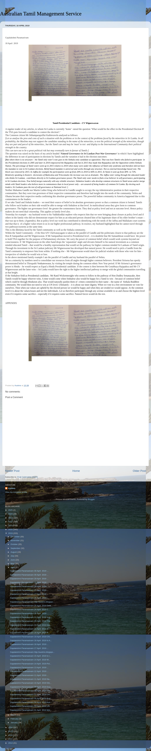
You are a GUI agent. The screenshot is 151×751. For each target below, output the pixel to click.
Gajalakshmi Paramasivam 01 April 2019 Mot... (31, 710)
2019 (10, 533)
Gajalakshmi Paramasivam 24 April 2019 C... (30, 609)
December (15, 537)
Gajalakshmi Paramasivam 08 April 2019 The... (31, 691)
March (14, 715)
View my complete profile (16, 492)
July (13, 556)
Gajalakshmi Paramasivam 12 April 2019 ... (29, 671)
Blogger (91, 499)
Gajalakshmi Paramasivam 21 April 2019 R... (30, 629)
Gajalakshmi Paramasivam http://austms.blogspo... (32, 602)
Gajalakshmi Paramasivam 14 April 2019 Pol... (30, 664)
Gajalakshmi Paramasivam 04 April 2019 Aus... (31, 702)
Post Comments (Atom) (27, 477)
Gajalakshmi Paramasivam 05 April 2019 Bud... (31, 698)
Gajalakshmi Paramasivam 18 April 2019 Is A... (31, 640)
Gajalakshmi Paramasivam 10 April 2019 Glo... (31, 683)
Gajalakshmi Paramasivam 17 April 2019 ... (29, 648)
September (16, 548)
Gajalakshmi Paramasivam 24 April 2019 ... (29, 613)
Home (76, 470)
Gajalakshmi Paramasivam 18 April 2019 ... (29, 644)
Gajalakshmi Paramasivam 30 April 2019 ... (29, 571)
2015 (10, 739)
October (14, 544)
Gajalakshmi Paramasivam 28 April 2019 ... (29, 586)
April (13, 567)
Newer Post (12, 470)
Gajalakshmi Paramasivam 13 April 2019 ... (29, 667)
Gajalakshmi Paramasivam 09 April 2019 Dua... (31, 687)
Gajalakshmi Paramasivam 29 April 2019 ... (29, 579)
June (13, 560)
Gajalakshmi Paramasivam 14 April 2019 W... (30, 660)
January (14, 722)
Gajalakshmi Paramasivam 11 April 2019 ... (29, 675)
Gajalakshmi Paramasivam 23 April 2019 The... (31, 621)
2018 (10, 727)
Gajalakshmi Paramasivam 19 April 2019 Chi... (30, 637)
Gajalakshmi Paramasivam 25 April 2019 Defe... (31, 606)
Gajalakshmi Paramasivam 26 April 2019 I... (29, 598)
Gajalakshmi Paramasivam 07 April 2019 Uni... (30, 694)
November (15, 540)
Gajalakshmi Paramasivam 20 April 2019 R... (30, 633)
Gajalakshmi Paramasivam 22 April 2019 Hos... (31, 625)
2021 (10, 525)
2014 (10, 743)
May (13, 564)
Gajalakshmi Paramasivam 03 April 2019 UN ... (31, 706)
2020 (10, 529)
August (14, 552)
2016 (10, 735)
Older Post (139, 470)
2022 (10, 522)
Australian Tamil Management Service (41, 14)
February (15, 719)
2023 (10, 518)
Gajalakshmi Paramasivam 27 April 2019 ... (29, 590)
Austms (11, 488)
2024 (10, 514)
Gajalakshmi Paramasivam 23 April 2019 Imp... (31, 617)
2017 (10, 731)
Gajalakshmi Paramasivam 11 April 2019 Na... (30, 679)
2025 (10, 510)
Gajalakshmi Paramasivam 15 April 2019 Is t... (30, 656)
